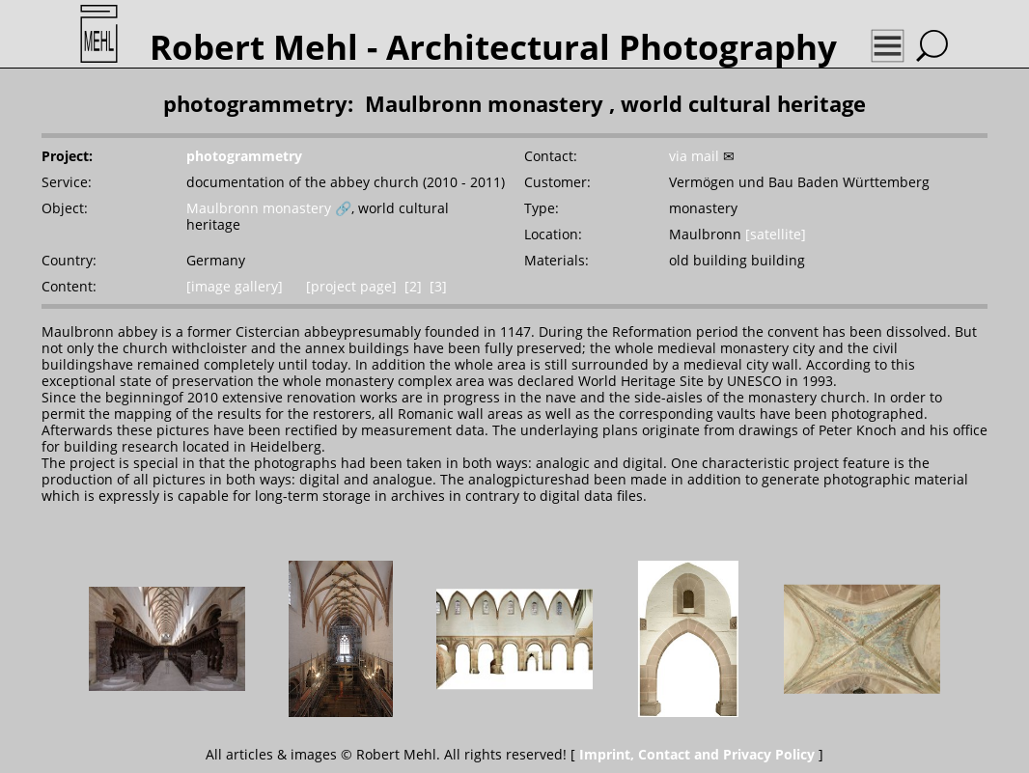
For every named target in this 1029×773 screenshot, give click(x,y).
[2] (413, 286)
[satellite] (775, 234)
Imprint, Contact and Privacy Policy (697, 754)
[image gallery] (234, 286)
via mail (694, 156)
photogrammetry (244, 156)
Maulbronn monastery (258, 208)
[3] (438, 286)
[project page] (351, 286)
